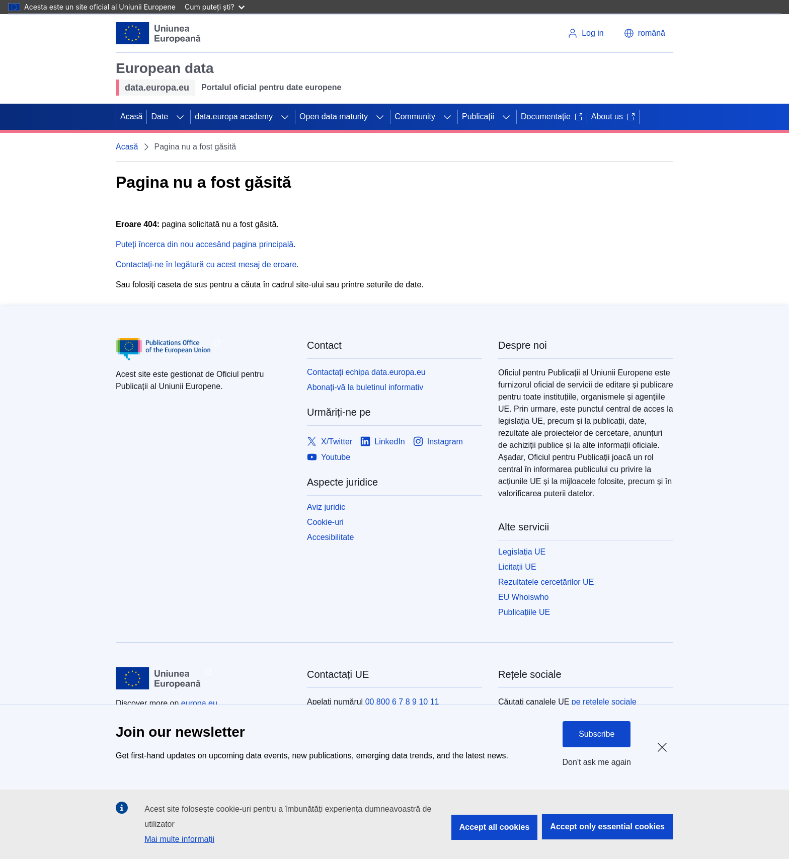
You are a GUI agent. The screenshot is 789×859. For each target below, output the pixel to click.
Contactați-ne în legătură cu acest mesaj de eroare (206, 264)
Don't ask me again (597, 762)
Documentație (552, 116)
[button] (644, 33)
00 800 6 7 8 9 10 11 (402, 701)
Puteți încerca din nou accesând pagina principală (204, 244)
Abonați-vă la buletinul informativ (365, 387)
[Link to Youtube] (328, 457)
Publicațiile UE (524, 612)
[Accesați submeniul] (180, 117)
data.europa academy (234, 116)
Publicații (478, 116)
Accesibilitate (330, 537)
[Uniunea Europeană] (158, 33)
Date (159, 116)
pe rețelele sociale (604, 701)
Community (415, 116)
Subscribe (596, 734)
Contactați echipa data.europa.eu (366, 372)
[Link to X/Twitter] (329, 441)
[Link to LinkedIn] (382, 441)
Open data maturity (333, 116)
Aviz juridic (326, 507)
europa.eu (199, 703)
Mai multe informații (179, 839)
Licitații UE (517, 567)
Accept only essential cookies (607, 826)
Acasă (131, 116)
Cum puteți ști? (215, 7)
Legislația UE (521, 552)
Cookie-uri (325, 522)
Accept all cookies (494, 827)
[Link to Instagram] (438, 441)
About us (613, 116)
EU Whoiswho (523, 597)
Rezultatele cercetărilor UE (546, 582)
